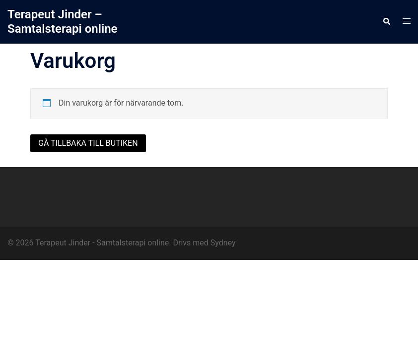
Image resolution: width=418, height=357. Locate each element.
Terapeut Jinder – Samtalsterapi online (62, 21)
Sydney (223, 242)
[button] (386, 22)
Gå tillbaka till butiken (88, 143)
